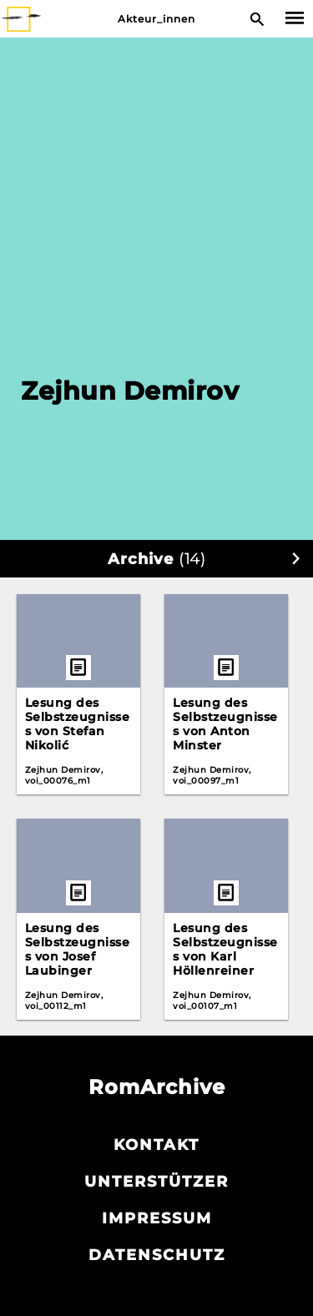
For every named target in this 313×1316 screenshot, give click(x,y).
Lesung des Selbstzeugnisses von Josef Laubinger (77, 949)
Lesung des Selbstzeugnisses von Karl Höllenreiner (225, 949)
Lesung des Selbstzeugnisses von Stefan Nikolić (77, 724)
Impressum (157, 1218)
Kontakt (156, 1145)
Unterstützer (156, 1181)
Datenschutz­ (156, 1255)
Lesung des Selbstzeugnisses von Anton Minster (225, 724)
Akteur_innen (156, 19)
